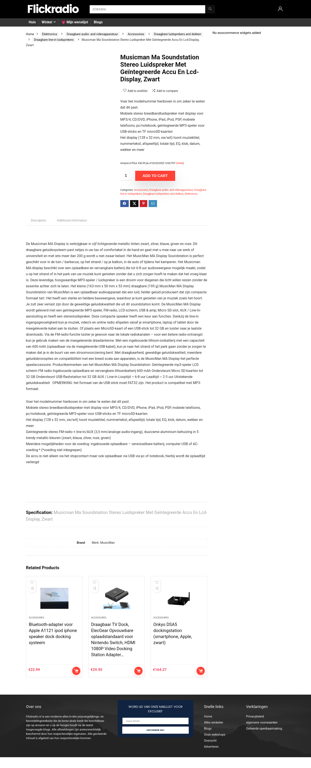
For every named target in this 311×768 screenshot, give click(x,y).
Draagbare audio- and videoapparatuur (92, 34)
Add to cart (155, 176)
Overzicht (210, 751)
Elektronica (49, 34)
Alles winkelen (213, 733)
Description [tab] (38, 220)
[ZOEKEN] (210, 9)
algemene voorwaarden (262, 733)
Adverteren (211, 757)
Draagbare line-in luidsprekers (54, 39)
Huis (32, 22)
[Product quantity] (126, 175)
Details (179, 163)
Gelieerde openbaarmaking (264, 739)
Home (30, 34)
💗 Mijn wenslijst (74, 22)
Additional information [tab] (72, 220)
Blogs (98, 22)
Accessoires (136, 34)
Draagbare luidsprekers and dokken (177, 34)
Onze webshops (214, 745)
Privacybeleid (255, 727)
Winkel (47, 22)
